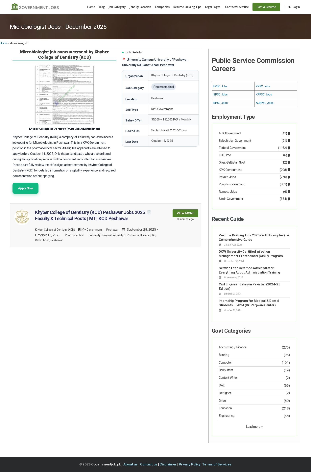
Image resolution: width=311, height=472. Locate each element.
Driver (223, 401)
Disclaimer (168, 464)
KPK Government (254, 169)
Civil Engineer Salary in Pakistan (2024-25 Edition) (249, 286)
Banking (224, 355)
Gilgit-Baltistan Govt (254, 162)
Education (225, 408)
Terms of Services (216, 464)
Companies (162, 7)
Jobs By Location (140, 7)
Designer (225, 393)
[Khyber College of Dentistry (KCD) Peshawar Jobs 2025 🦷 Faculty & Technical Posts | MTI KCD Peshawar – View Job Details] (105, 225)
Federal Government (254, 147)
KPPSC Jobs (264, 94)
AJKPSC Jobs (265, 103)
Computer (225, 362)
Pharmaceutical (74, 235)
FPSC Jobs (220, 86)
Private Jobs (254, 177)
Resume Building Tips (187, 7)
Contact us (149, 464)
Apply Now (25, 188)
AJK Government (254, 133)
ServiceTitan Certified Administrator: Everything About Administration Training (249, 270)
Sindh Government (254, 198)
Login (294, 7)
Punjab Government (254, 184)
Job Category (117, 7)
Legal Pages (212, 7)
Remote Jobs (254, 191)
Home (91, 7)
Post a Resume (266, 7)
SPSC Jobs (220, 94)
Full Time (254, 155)
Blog (102, 7)
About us (130, 464)
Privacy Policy (190, 464)
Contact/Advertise (237, 7)
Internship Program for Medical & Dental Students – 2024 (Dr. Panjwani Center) (249, 303)
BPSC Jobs (220, 103)
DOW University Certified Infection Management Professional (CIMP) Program (251, 253)
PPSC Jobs (263, 86)
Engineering (226, 416)
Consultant (226, 370)
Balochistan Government (254, 140)
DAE (222, 385)
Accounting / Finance (233, 347)
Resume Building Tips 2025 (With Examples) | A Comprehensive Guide (254, 237)
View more (185, 213)
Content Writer (228, 378)
